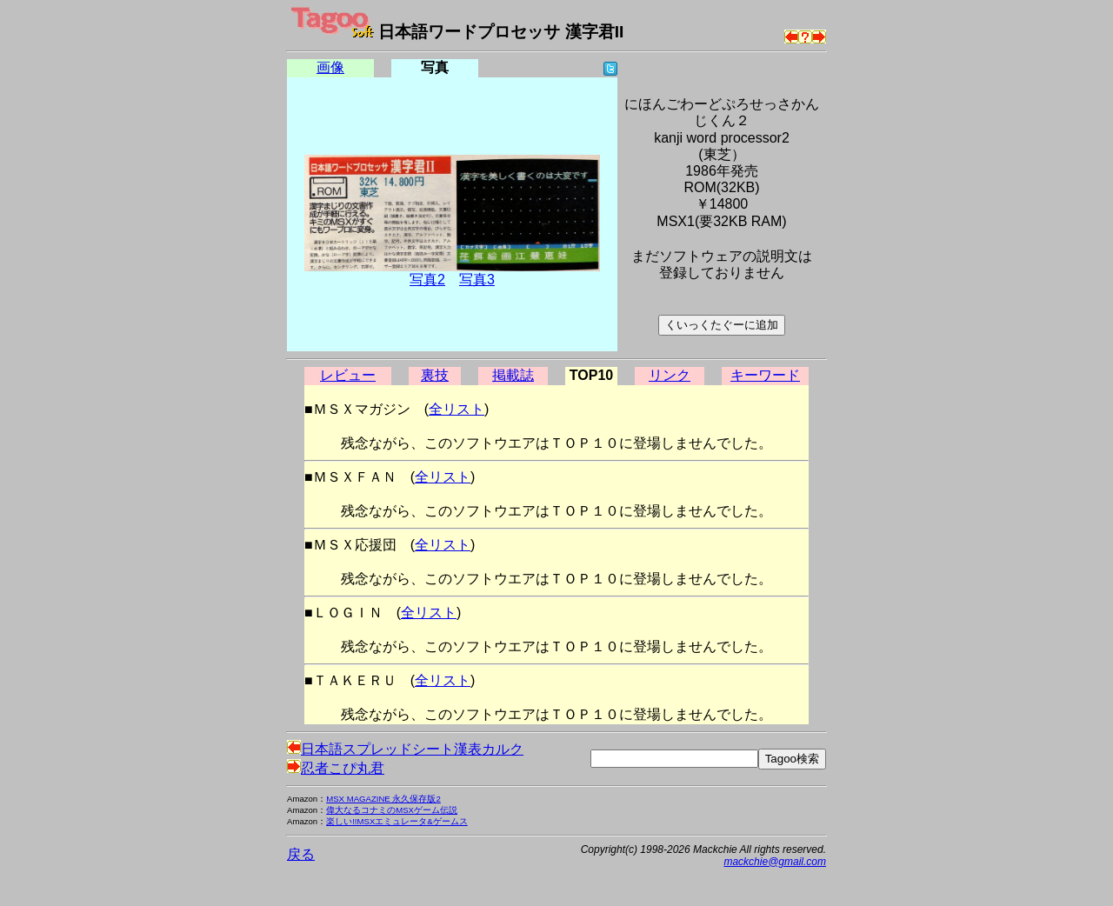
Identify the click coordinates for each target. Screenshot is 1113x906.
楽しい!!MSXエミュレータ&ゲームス (397, 821)
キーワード (765, 375)
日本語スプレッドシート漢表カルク (405, 749)
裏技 (435, 375)
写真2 (427, 279)
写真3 (477, 279)
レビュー (348, 375)
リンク (669, 375)
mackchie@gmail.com (774, 862)
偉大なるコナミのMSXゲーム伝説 (391, 810)
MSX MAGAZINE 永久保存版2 (383, 798)
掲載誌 (513, 375)
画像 (330, 67)
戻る (301, 854)
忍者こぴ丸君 (335, 768)
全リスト (456, 409)
